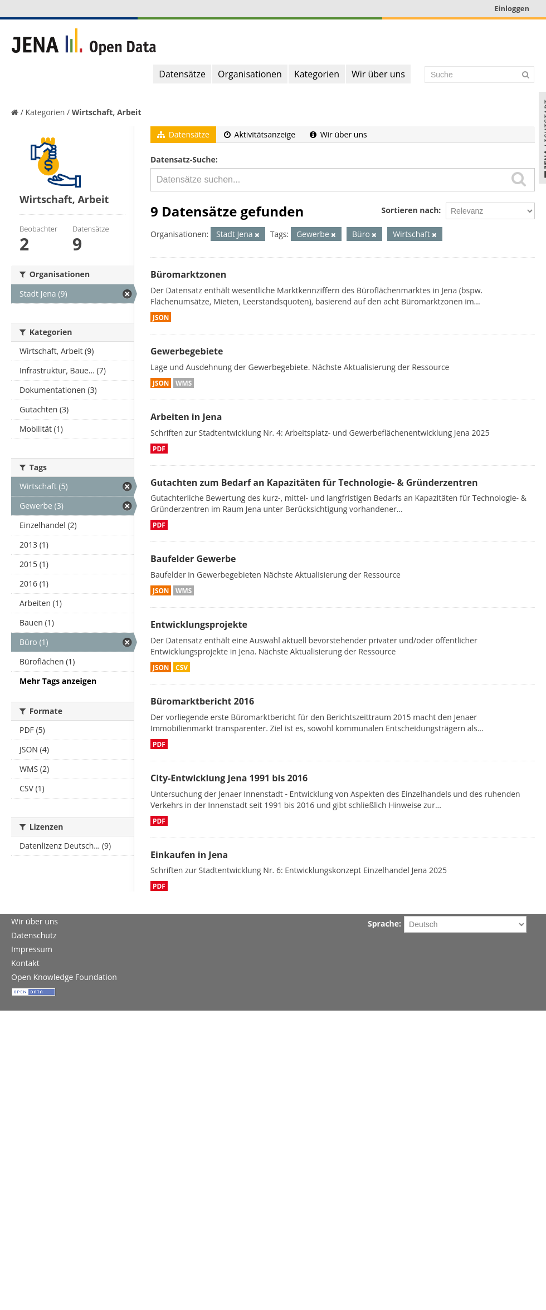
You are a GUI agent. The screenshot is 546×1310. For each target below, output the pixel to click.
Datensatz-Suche (183, 159)
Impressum (31, 949)
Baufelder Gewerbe (193, 559)
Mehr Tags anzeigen (58, 681)
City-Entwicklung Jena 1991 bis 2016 (229, 778)
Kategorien (316, 74)
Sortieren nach (409, 210)
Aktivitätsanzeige (259, 134)
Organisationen (250, 74)
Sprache (383, 923)
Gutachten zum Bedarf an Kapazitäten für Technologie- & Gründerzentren (313, 482)
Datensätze (182, 74)
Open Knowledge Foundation (64, 977)
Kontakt (25, 963)
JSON (161, 317)
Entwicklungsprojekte (198, 624)
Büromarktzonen (188, 274)
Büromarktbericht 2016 (202, 701)
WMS (184, 382)
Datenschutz (33, 935)
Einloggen (511, 8)
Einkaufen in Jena (189, 855)
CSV (182, 667)
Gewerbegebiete (186, 351)
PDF (159, 448)
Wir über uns (378, 74)
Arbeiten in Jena (186, 417)
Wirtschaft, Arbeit (107, 112)
